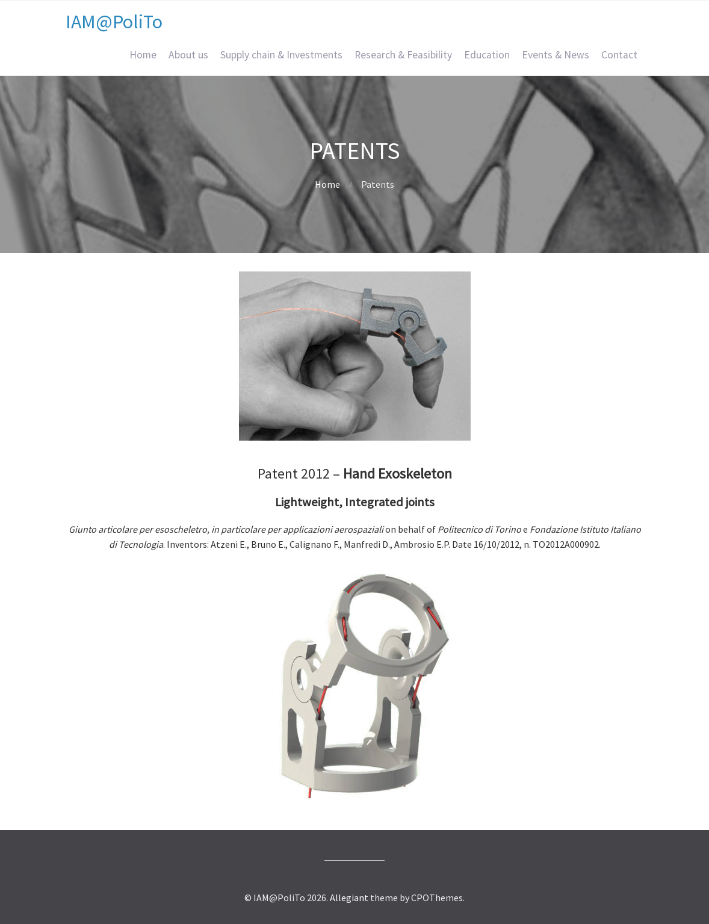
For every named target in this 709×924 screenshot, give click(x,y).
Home (142, 54)
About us (188, 54)
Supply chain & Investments (281, 54)
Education (487, 54)
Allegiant (349, 897)
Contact (619, 54)
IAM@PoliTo (114, 22)
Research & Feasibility (403, 54)
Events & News (555, 54)
